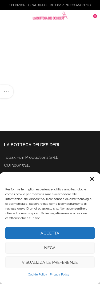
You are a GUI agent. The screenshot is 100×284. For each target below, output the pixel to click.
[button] (92, 179)
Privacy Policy (60, 274)
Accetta (50, 233)
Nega (49, 247)
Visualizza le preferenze (50, 262)
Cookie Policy (37, 274)
